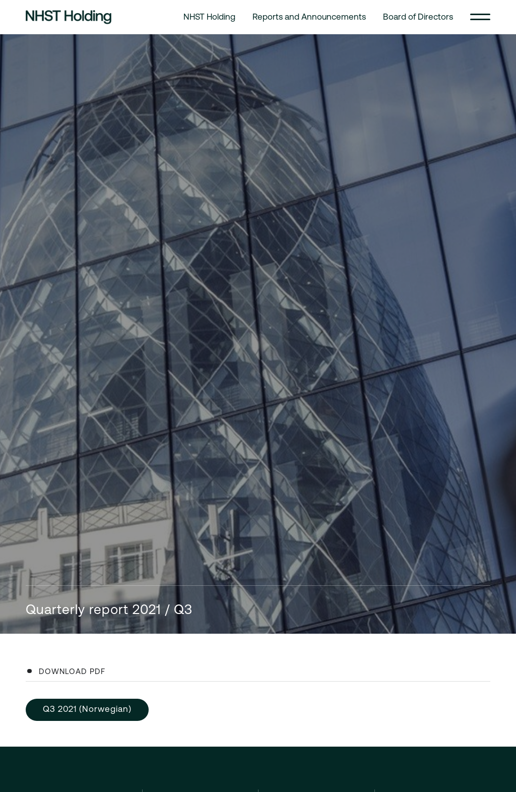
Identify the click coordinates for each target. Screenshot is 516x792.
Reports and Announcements (309, 17)
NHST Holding (209, 17)
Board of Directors (418, 17)
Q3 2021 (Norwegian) (87, 709)
